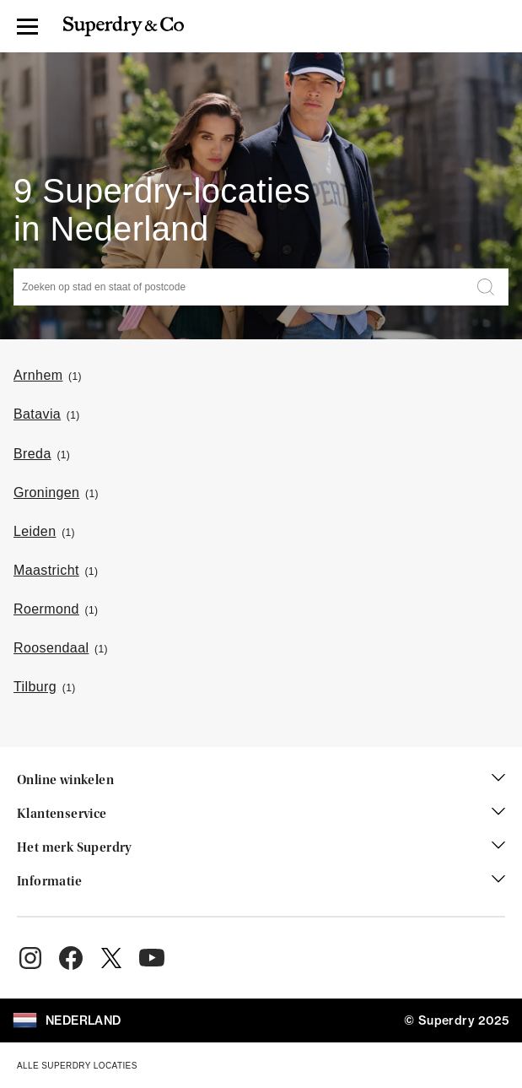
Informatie (261, 882)
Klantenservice (261, 814)
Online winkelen (261, 781)
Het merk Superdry (261, 848)
